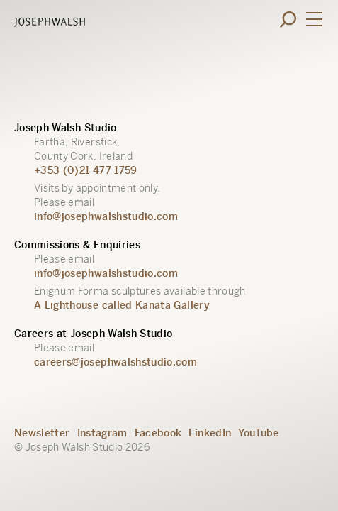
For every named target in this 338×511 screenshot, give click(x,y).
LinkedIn (209, 433)
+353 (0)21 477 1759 (85, 170)
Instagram (102, 433)
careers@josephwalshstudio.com (115, 362)
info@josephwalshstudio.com (106, 216)
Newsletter (42, 433)
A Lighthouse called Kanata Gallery (122, 305)
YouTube (258, 433)
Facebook (158, 433)
